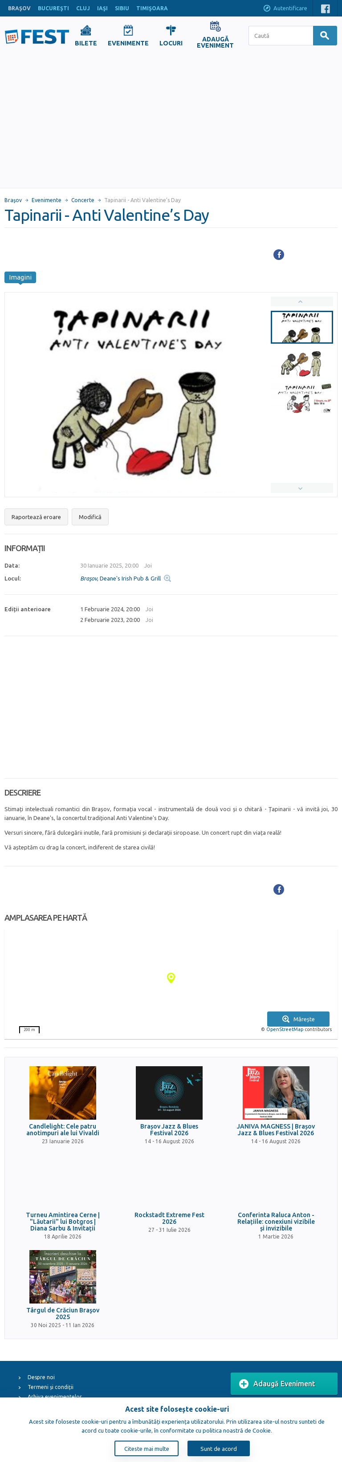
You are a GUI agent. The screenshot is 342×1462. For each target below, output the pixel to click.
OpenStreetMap (284, 1029)
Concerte (82, 200)
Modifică (90, 517)
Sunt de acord (218, 1449)
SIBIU (122, 8)
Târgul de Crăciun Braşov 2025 (62, 1313)
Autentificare (285, 8)
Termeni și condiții (50, 1387)
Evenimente (46, 200)
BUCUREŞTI (53, 8)
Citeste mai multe (146, 1449)
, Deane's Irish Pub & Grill (120, 578)
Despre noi (41, 1377)
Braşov (13, 200)
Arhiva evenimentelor (55, 1397)
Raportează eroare (36, 517)
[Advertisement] (171, 121)
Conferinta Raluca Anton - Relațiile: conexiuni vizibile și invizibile (276, 1222)
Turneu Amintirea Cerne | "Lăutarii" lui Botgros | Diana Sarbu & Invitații (63, 1222)
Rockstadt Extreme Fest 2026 (169, 1218)
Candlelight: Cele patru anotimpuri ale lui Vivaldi (62, 1130)
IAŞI (102, 8)
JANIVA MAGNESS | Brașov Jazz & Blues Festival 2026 (276, 1130)
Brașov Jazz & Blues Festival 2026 (169, 1130)
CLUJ (83, 8)
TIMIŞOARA (152, 8)
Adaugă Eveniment (277, 1384)
